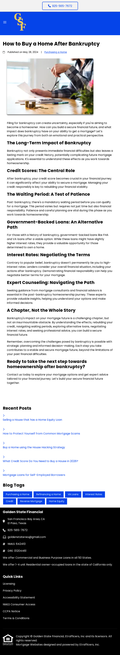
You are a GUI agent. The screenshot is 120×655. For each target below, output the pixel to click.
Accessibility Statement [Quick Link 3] (19, 597)
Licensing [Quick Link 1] (9, 584)
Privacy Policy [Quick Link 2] (12, 591)
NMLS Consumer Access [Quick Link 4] (19, 604)
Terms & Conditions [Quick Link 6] (16, 618)
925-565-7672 (60, 6)
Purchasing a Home (55, 52)
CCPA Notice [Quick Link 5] (11, 611)
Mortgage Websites (29, 645)
